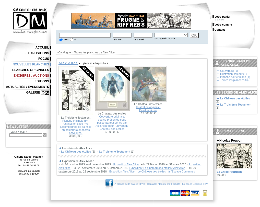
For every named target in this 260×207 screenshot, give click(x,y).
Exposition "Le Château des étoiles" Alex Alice (157, 167)
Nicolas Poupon (230, 140)
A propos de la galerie (126, 183)
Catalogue (64, 52)
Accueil (42, 47)
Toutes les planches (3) (234, 80)
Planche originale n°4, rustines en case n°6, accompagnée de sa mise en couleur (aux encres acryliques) (75, 126)
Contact (151, 183)
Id (74, 39)
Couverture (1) (229, 70)
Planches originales (30, 70)
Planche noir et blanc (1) (235, 76)
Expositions (38, 53)
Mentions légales (191, 183)
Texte (66, 39)
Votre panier (222, 16)
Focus (43, 59)
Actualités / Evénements (27, 87)
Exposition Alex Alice (126, 164)
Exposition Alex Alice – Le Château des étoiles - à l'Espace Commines (152, 171)
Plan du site (164, 183)
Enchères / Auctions (31, 75)
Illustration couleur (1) (233, 73)
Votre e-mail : (18, 131)
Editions (41, 81)
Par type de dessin (165, 38)
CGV (205, 183)
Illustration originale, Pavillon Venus (148, 109)
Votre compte (223, 24)
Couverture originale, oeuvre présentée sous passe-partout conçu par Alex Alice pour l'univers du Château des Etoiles (112, 122)
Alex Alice (68, 63)
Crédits (176, 183)
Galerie (33, 92)
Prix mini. (118, 39)
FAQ (142, 183)
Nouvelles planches (31, 64)
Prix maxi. (139, 39)
